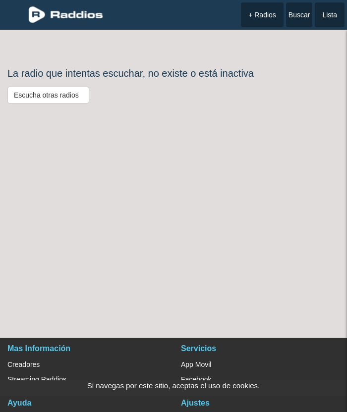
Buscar (299, 15)
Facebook (196, 379)
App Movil (196, 364)
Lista (329, 15)
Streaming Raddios (36, 379)
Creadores (23, 364)
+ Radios (262, 15)
